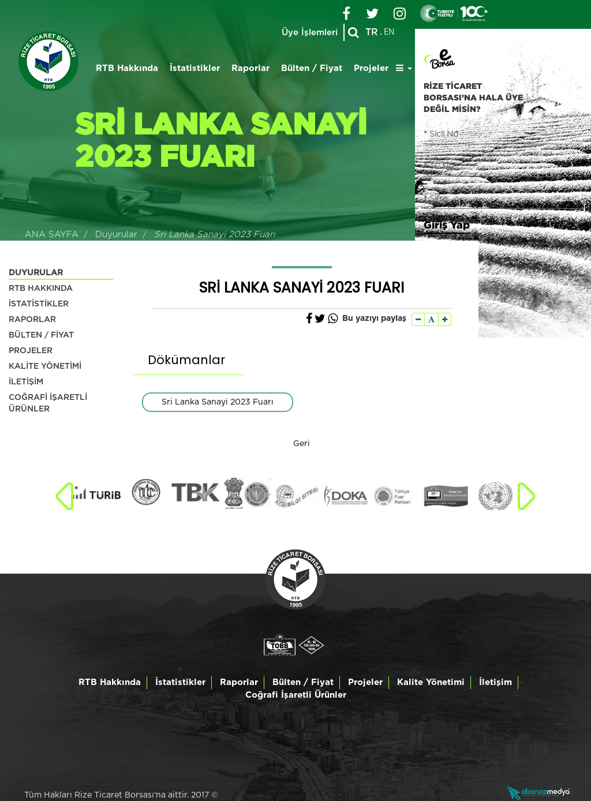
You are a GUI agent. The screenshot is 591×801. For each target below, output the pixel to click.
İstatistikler (195, 68)
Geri (301, 444)
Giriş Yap (447, 224)
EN (389, 32)
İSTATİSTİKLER (39, 304)
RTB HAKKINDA (41, 289)
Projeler (371, 68)
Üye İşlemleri (310, 32)
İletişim (495, 682)
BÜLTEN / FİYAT (41, 335)
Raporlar (250, 68)
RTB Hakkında (127, 68)
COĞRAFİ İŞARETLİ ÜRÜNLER (48, 403)
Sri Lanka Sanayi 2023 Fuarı (218, 402)
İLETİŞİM (26, 382)
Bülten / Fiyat (311, 68)
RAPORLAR (32, 320)
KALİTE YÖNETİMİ (45, 366)
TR (371, 32)
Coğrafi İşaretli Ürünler (295, 695)
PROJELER (31, 351)
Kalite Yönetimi (431, 682)
